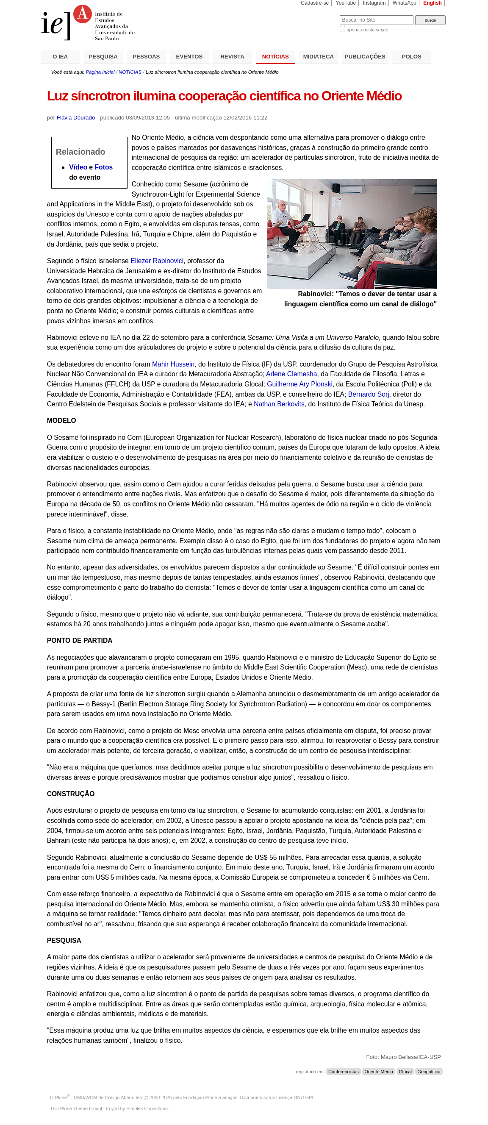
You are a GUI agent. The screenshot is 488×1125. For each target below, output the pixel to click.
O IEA (60, 56)
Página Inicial (100, 72)
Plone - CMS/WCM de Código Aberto (95, 1097)
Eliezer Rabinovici (156, 260)
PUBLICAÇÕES (365, 56)
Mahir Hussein (173, 364)
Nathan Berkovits (279, 404)
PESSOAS (146, 56)
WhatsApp (404, 3)
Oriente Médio (378, 1071)
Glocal (405, 1071)
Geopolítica (429, 1071)
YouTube (346, 3)
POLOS (411, 56)
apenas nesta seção (367, 29)
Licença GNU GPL (295, 1097)
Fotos (103, 167)
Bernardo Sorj (368, 394)
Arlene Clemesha (291, 374)
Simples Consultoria (147, 1108)
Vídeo (78, 167)
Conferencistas (343, 1071)
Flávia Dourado (76, 117)
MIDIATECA (318, 56)
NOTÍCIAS (275, 56)
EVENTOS (189, 56)
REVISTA (232, 56)
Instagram (374, 3)
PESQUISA (103, 56)
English (432, 3)
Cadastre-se (315, 3)
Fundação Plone (200, 1097)
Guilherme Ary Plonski (300, 384)
